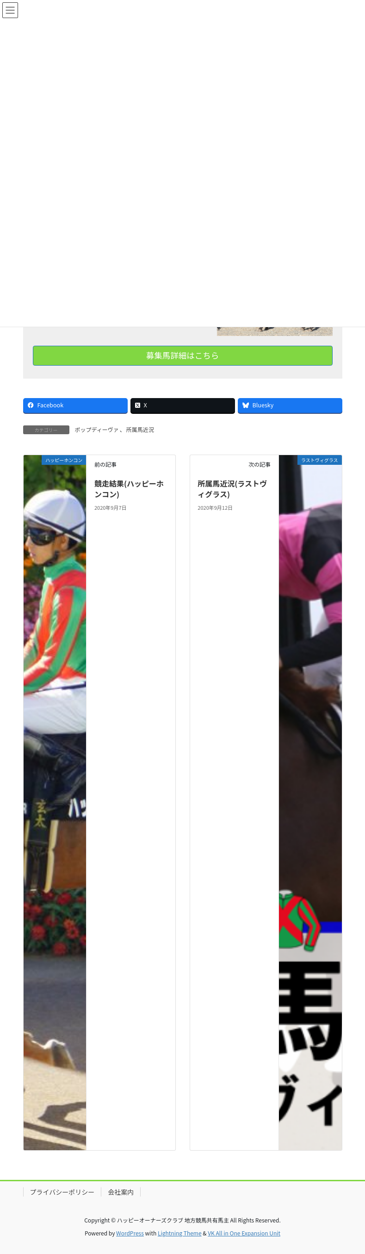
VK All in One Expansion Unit (244, 1233)
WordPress (130, 1233)
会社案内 (121, 1192)
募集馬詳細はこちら (182, 355)
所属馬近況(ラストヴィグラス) (232, 488)
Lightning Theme (180, 1233)
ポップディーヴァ (97, 429)
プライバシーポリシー (62, 1192)
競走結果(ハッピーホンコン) (129, 488)
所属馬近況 (140, 429)
